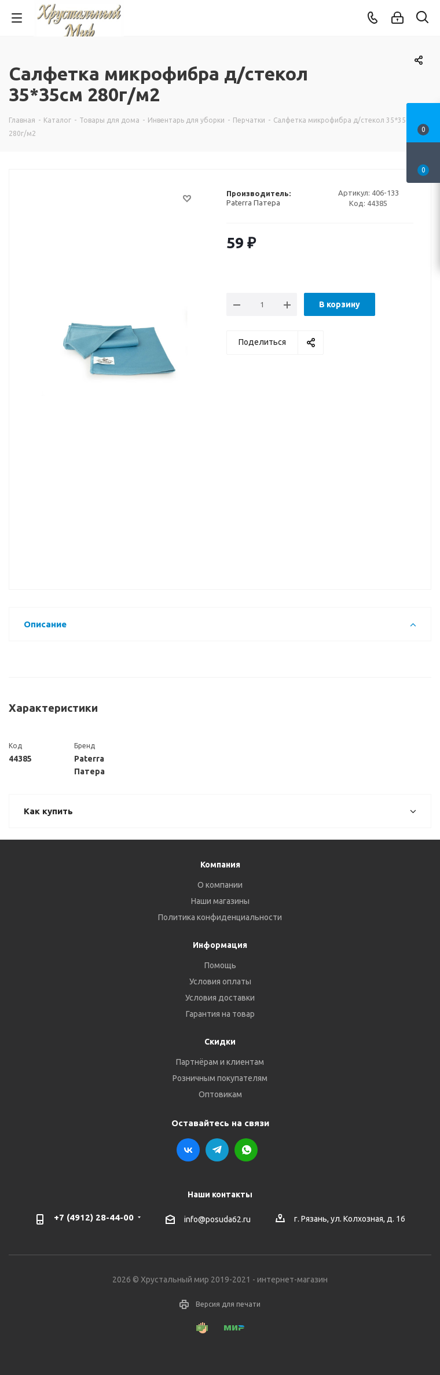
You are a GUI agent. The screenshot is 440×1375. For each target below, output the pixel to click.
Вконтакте (188, 1149)
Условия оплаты (220, 981)
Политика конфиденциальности (220, 917)
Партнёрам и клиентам (220, 1062)
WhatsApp (246, 1149)
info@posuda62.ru (217, 1219)
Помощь (220, 965)
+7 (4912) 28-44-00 (94, 1217)
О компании (220, 884)
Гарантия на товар (220, 1014)
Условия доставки (220, 997)
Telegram (217, 1149)
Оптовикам (220, 1094)
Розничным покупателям (220, 1078)
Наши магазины (220, 901)
